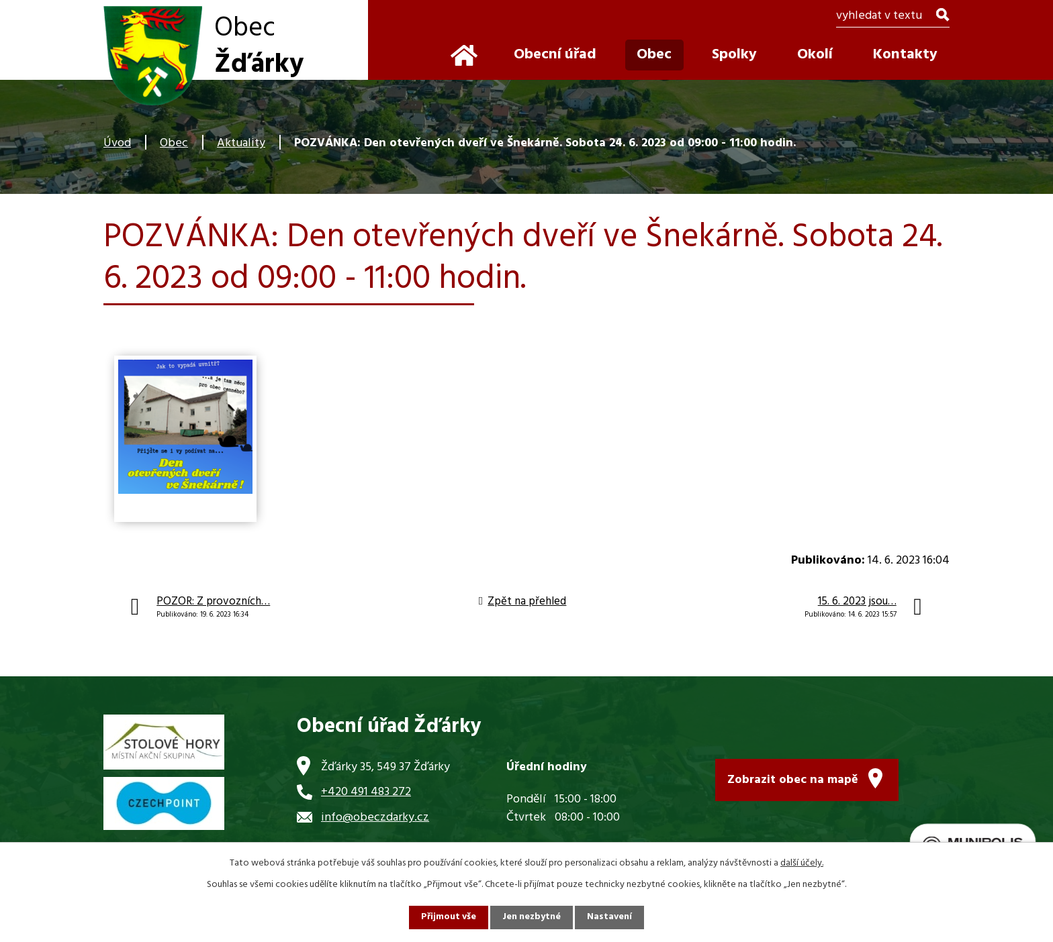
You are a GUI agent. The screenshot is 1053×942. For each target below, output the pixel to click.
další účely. (801, 863)
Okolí (815, 54)
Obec (174, 143)
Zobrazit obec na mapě (792, 779)
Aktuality (241, 143)
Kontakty (905, 54)
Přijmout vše (448, 917)
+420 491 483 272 (366, 792)
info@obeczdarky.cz (375, 817)
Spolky (734, 54)
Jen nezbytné (531, 917)
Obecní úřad (555, 54)
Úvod (117, 143)
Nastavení (610, 917)
